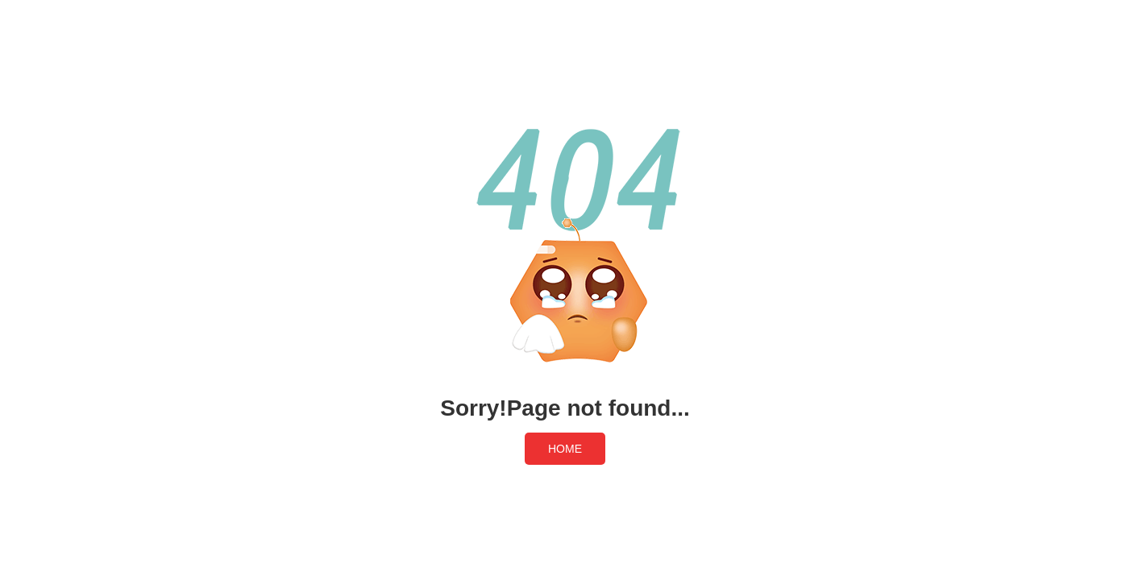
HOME (565, 448)
